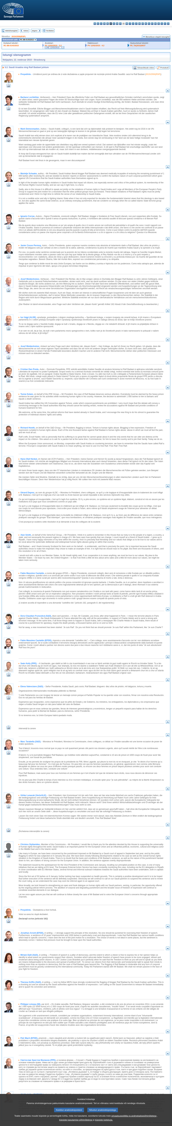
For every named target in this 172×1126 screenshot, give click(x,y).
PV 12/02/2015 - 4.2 (96, 46)
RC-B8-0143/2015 (11, 46)
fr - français (120, 23)
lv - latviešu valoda (133, 23)
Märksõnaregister (11, 31)
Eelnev (26, 31)
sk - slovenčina (158, 23)
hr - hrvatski (126, 23)
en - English (117, 23)
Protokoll (164, 68)
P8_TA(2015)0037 (137, 46)
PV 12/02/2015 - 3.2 (53, 46)
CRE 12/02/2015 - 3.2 (55, 48)
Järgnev (34, 31)
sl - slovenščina (162, 23)
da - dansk (104, 23)
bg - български (95, 23)
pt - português (152, 23)
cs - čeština (101, 23)
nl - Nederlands (146, 23)
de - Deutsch (107, 23)
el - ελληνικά (114, 23)
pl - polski (149, 23)
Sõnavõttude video (145, 68)
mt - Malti (142, 23)
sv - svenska (168, 23)
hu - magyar (139, 23)
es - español (98, 23)
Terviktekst (50, 31)
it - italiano (130, 23)
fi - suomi (165, 23)
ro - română (155, 23)
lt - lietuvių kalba (136, 23)
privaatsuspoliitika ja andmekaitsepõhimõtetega (133, 1120)
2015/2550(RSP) (19, 36)
